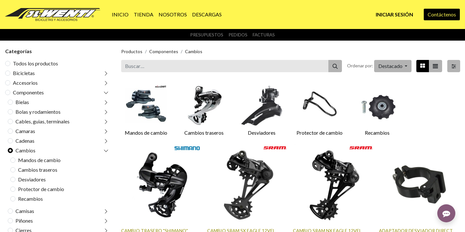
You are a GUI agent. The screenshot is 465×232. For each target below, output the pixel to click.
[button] (393, 66)
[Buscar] (335, 66)
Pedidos (237, 34)
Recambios (30, 199)
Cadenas (24, 141)
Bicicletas (24, 73)
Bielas (22, 102)
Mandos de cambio (39, 160)
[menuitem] (120, 14)
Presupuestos (206, 34)
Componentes (28, 92)
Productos (131, 51)
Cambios (25, 150)
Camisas (24, 211)
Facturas (264, 34)
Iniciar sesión (394, 14)
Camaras (25, 131)
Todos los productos (35, 63)
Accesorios (25, 83)
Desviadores (32, 179)
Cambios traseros (37, 170)
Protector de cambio (41, 189)
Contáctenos (442, 14)
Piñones (24, 221)
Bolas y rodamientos (38, 112)
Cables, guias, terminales (42, 121)
